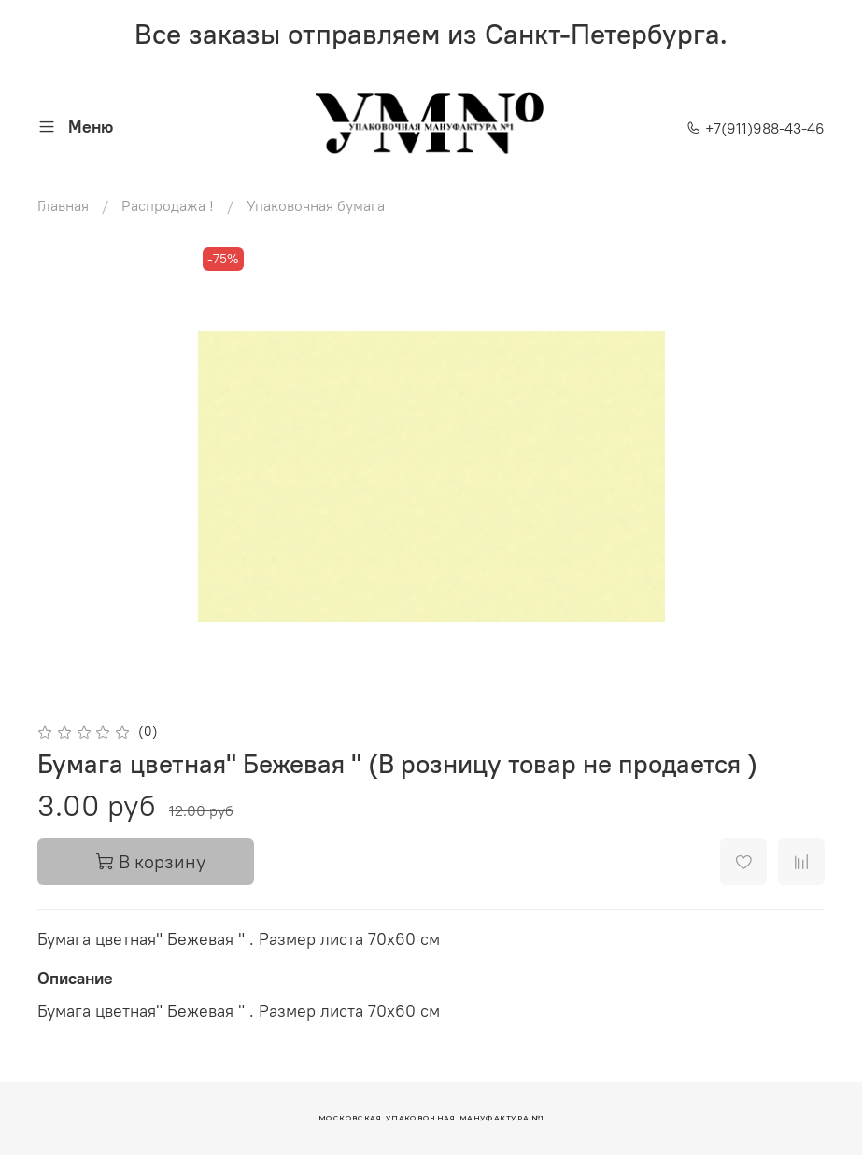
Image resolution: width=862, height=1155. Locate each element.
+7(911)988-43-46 (755, 128)
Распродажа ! (167, 205)
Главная (63, 205)
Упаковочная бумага (316, 205)
